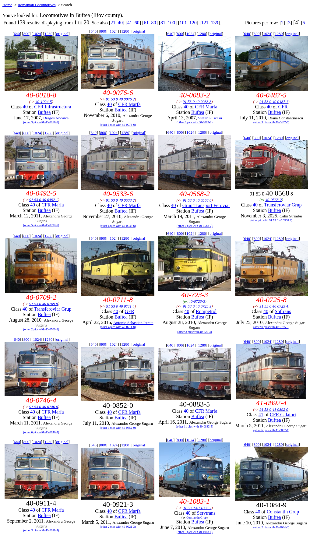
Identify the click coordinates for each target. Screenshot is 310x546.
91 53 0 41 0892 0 (273, 409)
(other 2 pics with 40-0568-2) (195, 225)
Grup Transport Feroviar (206, 205)
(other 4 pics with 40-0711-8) (118, 327)
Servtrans (206, 513)
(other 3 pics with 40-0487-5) (271, 122)
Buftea (44, 112)
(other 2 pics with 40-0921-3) (118, 526)
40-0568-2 (273, 199)
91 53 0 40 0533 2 (120, 200)
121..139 (209, 22)
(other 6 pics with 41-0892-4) (271, 430)
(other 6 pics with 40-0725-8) (271, 327)
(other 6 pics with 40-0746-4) (41, 432)
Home (7, 4)
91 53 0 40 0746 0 (43, 406)
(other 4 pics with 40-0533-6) (118, 225)
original (62, 33)
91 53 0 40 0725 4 (273, 306)
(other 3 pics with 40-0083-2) (195, 122)
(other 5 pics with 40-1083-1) (195, 532)
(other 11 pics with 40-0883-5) (194, 426)
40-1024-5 (43, 101)
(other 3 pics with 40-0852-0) (118, 427)
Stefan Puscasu (210, 118)
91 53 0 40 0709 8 (43, 303)
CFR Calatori (283, 414)
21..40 (117, 22)
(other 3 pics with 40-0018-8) (41, 122)
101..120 (188, 22)
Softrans (283, 311)
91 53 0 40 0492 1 (43, 199)
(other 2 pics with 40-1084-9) (271, 527)
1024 (37, 33)
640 (17, 33)
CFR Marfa (129, 104)
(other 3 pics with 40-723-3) (195, 331)
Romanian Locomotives (37, 4)
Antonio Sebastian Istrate (133, 322)
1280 (48, 33)
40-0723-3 (196, 301)
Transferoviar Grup (282, 204)
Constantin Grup (196, 517)
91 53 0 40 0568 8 (197, 200)
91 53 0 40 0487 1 (273, 101)
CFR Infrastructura (52, 106)
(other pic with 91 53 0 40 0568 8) (271, 220)
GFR (282, 106)
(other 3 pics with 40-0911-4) (41, 530)
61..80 (150, 22)
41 (261, 414)
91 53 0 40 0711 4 (120, 306)
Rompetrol (206, 311)
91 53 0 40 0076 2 (120, 99)
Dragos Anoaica (56, 118)
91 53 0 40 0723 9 (197, 306)
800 (26, 33)
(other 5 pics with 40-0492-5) (41, 225)
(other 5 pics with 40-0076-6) (118, 124)
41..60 (133, 22)
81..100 (167, 22)
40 (25, 106)
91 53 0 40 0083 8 (197, 101)
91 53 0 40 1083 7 (197, 507)
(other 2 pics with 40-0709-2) (41, 329)
